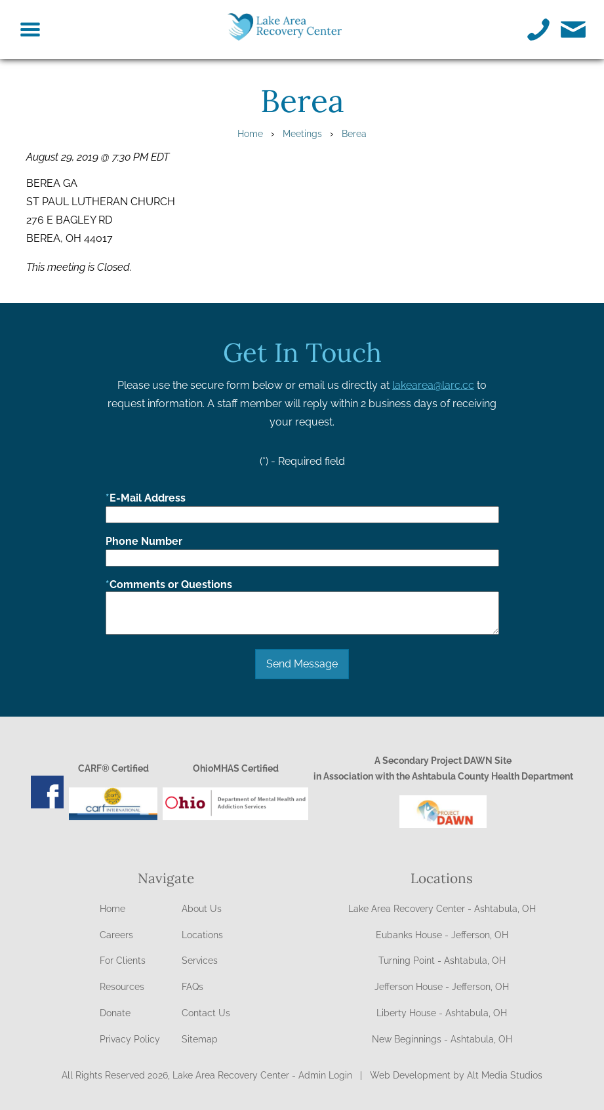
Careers (116, 935)
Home (250, 133)
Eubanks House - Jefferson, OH (442, 935)
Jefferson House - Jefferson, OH (441, 986)
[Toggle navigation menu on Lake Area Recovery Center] (30, 30)
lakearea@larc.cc (433, 385)
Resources (122, 986)
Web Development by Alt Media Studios (456, 1075)
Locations (202, 935)
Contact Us (206, 1013)
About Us (202, 908)
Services (200, 960)
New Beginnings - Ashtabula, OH (442, 1039)
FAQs (192, 986)
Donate (115, 1013)
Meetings (302, 133)
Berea (354, 133)
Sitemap (200, 1039)
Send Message (302, 664)
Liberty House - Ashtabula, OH (441, 1013)
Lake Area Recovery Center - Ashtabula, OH (442, 908)
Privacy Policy (130, 1039)
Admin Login (325, 1075)
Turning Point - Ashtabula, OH (442, 960)
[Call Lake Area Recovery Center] (539, 30)
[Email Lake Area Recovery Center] (573, 30)
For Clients (123, 960)
